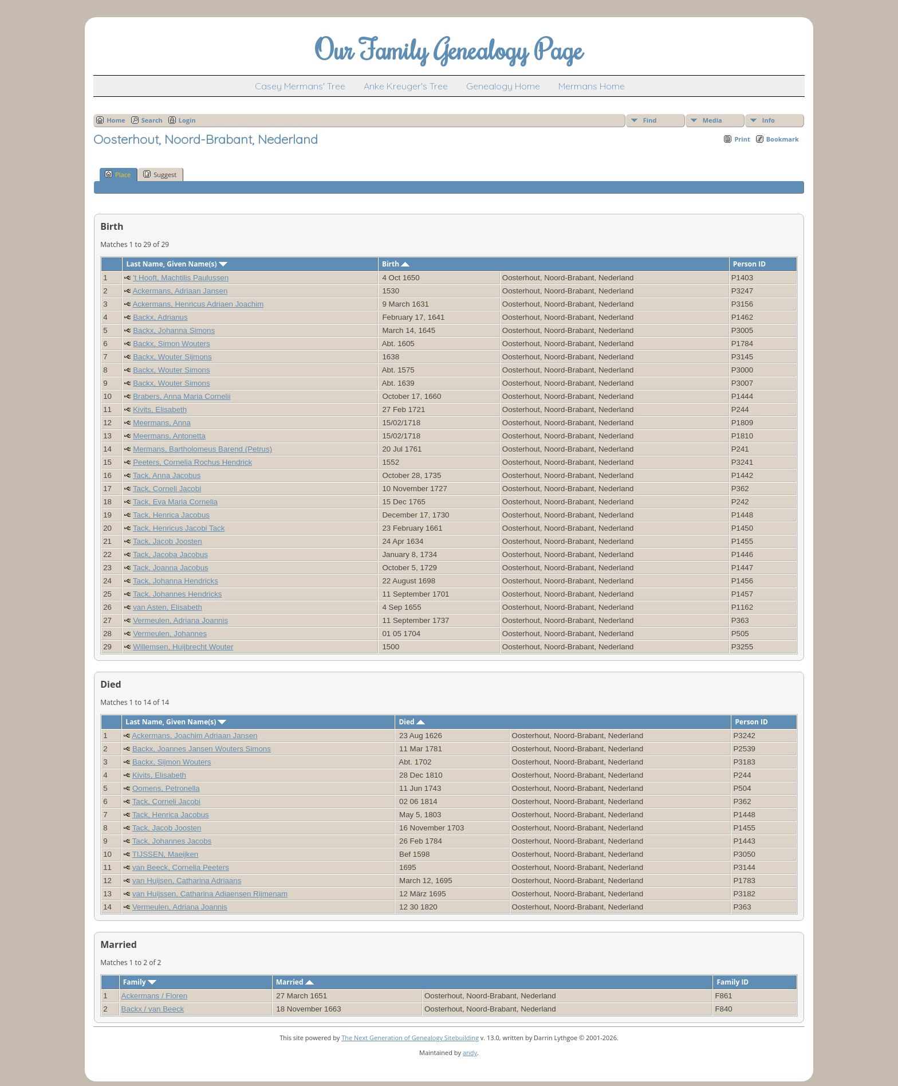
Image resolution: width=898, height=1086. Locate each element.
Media (712, 120)
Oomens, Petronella (166, 788)
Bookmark (782, 139)
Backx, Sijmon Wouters (171, 762)
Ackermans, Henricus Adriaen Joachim (197, 304)
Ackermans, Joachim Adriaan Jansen (194, 735)
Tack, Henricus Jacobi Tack (179, 528)
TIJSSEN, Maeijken (165, 854)
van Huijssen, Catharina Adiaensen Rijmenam (209, 893)
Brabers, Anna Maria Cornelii (181, 396)
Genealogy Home (503, 86)
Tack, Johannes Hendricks (177, 594)
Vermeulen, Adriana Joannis (180, 620)
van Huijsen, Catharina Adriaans (186, 880)
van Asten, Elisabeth (167, 607)
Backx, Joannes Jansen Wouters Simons (201, 748)
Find (650, 120)
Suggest (159, 174)
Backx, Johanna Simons (174, 330)
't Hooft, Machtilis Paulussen (181, 277)
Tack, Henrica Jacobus (171, 515)
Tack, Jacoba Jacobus (170, 554)
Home (116, 120)
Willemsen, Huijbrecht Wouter (183, 646)
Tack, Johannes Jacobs (172, 841)
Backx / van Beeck (152, 1009)
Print (742, 139)
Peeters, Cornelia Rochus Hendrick (192, 462)
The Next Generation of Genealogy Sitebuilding (410, 1037)
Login (187, 120)
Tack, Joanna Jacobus (170, 567)
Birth (395, 264)
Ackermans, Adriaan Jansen (179, 291)
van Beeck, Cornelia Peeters (180, 867)
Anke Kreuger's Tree (406, 86)
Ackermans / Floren (154, 995)
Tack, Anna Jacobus (167, 475)
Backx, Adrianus (160, 317)
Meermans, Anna (162, 422)
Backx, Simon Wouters (171, 343)
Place (118, 174)
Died (411, 722)
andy (470, 1052)
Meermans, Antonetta (169, 436)
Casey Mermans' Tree (300, 86)
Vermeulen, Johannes (170, 633)
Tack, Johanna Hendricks (175, 581)
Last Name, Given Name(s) (177, 264)
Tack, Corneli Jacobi (167, 488)
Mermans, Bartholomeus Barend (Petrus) (202, 449)
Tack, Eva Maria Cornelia (175, 501)
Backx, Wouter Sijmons (172, 356)
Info (768, 120)
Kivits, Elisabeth (160, 409)
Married (295, 982)
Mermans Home (591, 86)
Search (152, 120)
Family (139, 982)
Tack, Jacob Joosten (167, 541)
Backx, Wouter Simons (171, 370)
